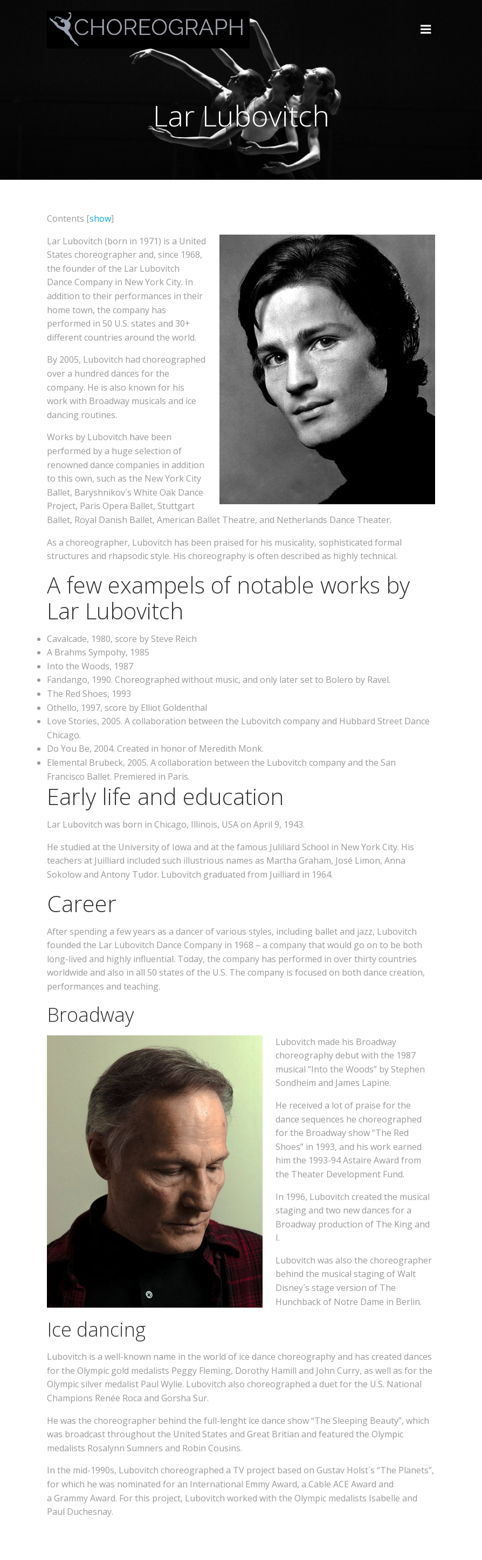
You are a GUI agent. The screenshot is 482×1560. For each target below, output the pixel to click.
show (100, 218)
